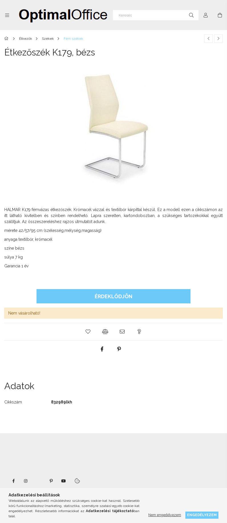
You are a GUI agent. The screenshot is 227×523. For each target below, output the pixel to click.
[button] (88, 331)
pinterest (51, 481)
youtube (63, 481)
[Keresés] (155, 15)
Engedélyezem (202, 515)
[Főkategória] (7, 39)
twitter (38, 481)
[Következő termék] (218, 38)
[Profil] (205, 15)
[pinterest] (119, 349)
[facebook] (102, 349)
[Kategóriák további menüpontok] (7, 15)
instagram (26, 481)
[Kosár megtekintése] (220, 15)
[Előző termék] (208, 38)
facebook (13, 481)
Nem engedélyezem (164, 515)
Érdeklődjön (113, 296)
